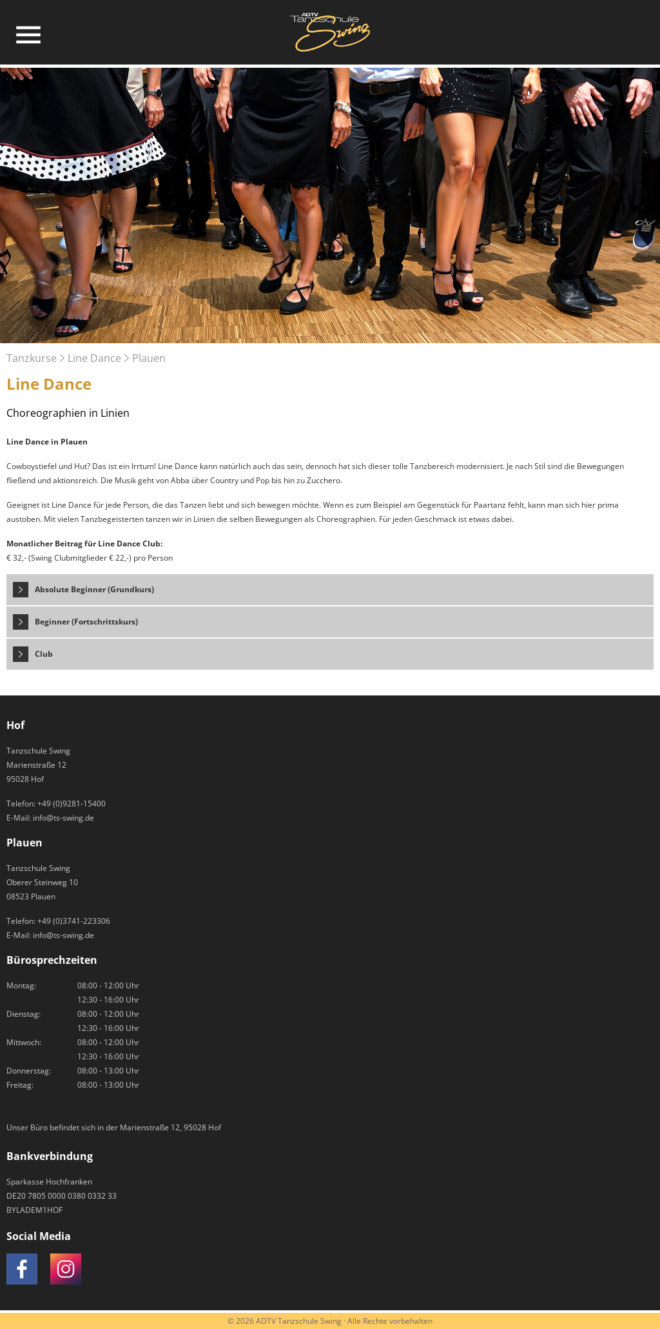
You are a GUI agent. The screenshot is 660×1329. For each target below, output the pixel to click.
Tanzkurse (31, 358)
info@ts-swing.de (63, 817)
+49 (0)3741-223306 (73, 920)
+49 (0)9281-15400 (71, 803)
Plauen (149, 358)
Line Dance (94, 358)
